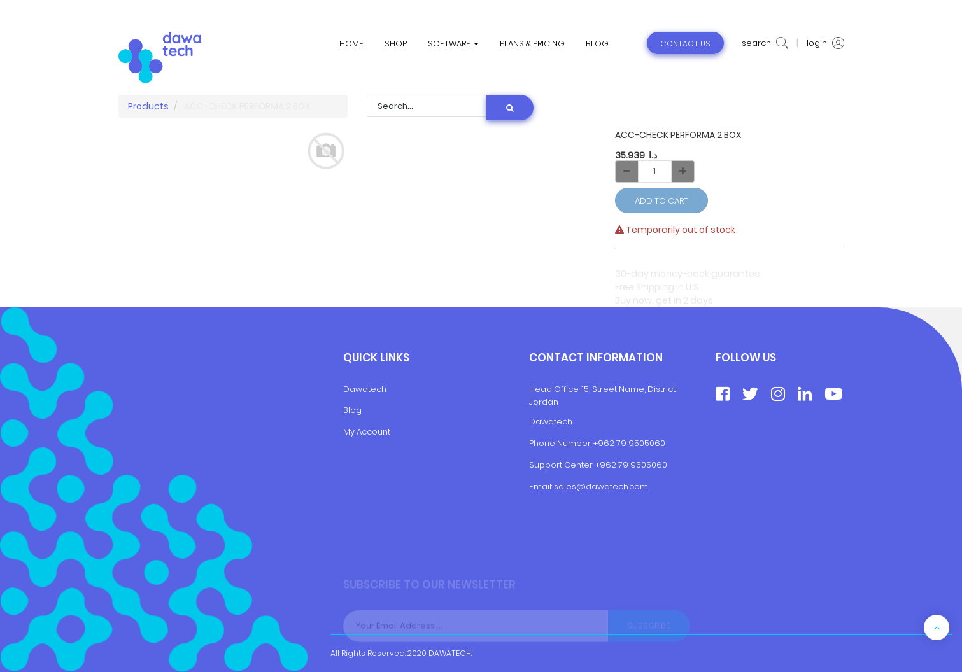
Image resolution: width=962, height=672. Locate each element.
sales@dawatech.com (601, 486)
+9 (600, 465)
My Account (366, 432)
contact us (685, 43)
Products (148, 106)
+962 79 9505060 (629, 443)
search (765, 43)
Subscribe (648, 632)
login (825, 43)
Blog (352, 410)
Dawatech (364, 389)
